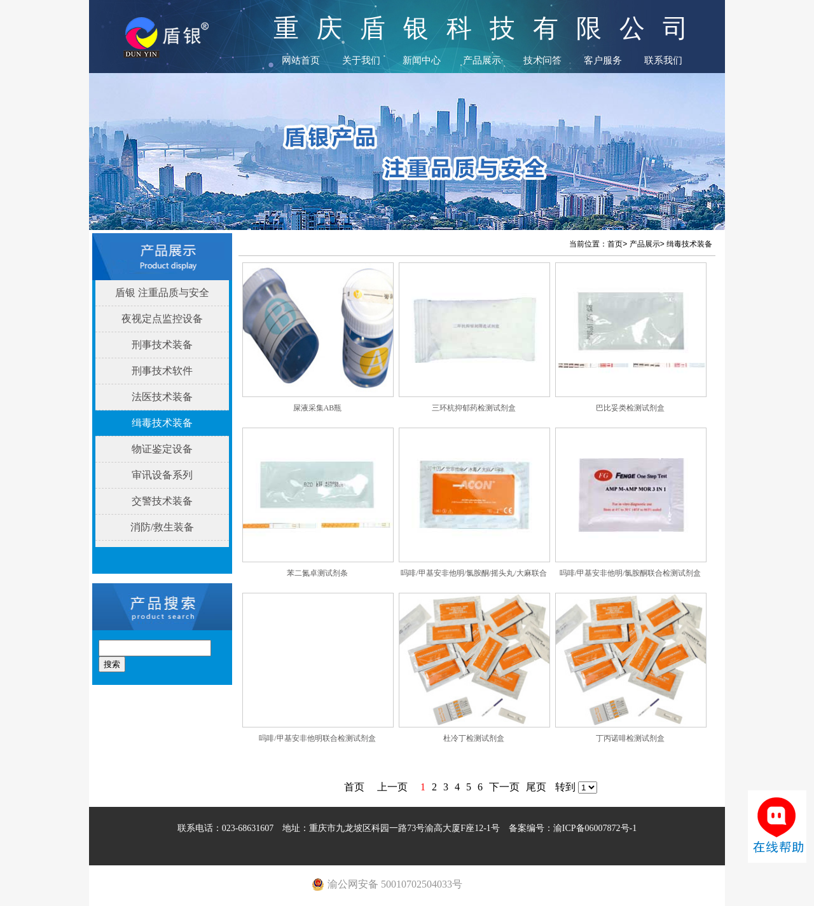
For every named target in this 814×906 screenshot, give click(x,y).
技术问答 (542, 60)
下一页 (504, 786)
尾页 (536, 786)
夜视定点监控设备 (162, 318)
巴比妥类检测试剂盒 (630, 407)
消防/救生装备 (162, 527)
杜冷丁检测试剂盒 (473, 738)
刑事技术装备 (162, 344)
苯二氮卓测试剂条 (317, 573)
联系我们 (663, 60)
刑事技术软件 (162, 370)
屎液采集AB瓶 (317, 407)
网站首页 (301, 60)
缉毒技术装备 (162, 422)
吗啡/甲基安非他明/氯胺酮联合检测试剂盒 (630, 573)
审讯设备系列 (162, 475)
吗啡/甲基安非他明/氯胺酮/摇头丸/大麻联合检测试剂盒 (473, 577)
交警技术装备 (162, 501)
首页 (615, 244)
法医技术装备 (162, 396)
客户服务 (603, 60)
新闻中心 (422, 60)
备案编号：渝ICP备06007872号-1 (573, 828)
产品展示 (482, 60)
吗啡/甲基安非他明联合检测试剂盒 (317, 738)
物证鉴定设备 (162, 448)
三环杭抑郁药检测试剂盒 (474, 407)
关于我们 (361, 60)
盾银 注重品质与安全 (162, 292)
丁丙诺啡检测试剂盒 (630, 738)
